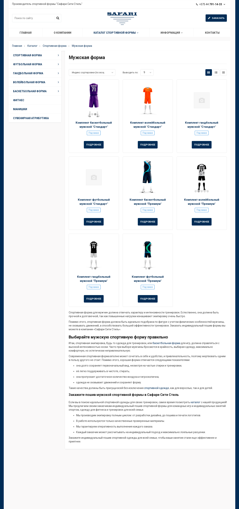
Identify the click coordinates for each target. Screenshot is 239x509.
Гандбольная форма (36, 73)
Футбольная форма (36, 64)
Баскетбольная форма (36, 91)
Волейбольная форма (36, 82)
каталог (195, 402)
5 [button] (208, 191)
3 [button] (202, 191)
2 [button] (95, 114)
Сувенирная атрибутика (31, 118)
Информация (172, 32)
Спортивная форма (36, 55)
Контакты (212, 32)
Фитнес (18, 100)
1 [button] (92, 114)
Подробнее (93, 144)
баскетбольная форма (166, 343)
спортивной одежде (156, 388)
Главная (26, 32)
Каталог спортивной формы (116, 32)
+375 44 (210, 4)
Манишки (20, 109)
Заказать (216, 18)
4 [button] (205, 191)
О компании (62, 32)
